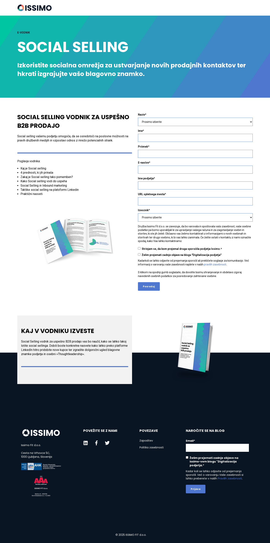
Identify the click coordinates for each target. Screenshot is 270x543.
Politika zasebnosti (151, 447)
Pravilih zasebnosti (230, 478)
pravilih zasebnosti (215, 264)
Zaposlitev (146, 440)
